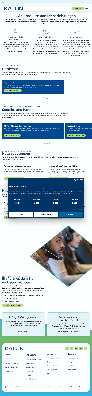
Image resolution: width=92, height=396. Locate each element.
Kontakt (78, 8)
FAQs (48, 362)
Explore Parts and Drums (76, 135)
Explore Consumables (12, 135)
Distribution (29, 371)
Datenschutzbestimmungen (57, 387)
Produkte (9, 354)
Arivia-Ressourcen (52, 366)
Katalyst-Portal (56, 2)
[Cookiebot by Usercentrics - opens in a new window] (75, 180)
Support (50, 354)
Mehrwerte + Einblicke (31, 355)
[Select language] (86, 2)
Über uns (72, 354)
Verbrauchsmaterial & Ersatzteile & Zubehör (11, 363)
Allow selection (46, 214)
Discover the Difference (12, 90)
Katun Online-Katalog (44, 2)
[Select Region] (72, 2)
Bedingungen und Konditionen (78, 387)
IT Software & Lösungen (12, 367)
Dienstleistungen (10, 371)
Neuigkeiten (71, 362)
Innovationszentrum (32, 379)
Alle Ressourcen (52, 370)
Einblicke (28, 375)
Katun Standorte (73, 358)
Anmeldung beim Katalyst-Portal (69, 332)
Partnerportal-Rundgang (54, 358)
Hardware (8, 358)
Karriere (70, 366)
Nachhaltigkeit (30, 363)
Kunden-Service (30, 367)
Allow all (70, 214)
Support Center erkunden (12, 305)
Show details (76, 209)
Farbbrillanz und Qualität (33, 360)
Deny (21, 214)
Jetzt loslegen (23, 332)
